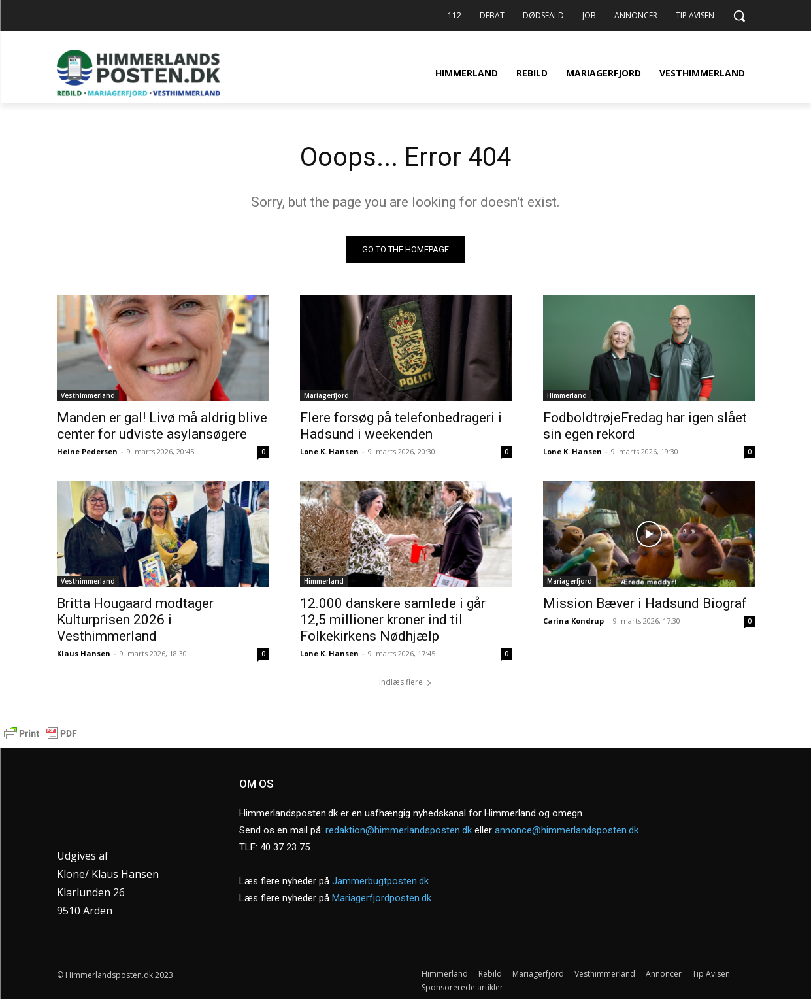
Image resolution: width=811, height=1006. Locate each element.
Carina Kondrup (573, 621)
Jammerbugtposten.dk (380, 884)
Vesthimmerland (88, 395)
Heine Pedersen (87, 451)
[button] (739, 15)
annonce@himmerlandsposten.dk (566, 833)
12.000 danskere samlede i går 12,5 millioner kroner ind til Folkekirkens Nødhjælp (393, 619)
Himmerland (567, 395)
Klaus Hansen (83, 653)
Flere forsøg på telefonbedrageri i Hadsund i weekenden (401, 426)
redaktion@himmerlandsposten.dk (398, 833)
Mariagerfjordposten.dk (381, 901)
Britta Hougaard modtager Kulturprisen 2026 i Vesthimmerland (135, 619)
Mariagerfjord (326, 395)
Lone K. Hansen (329, 451)
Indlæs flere (405, 682)
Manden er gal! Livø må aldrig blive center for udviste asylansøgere (162, 426)
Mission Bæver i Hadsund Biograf (645, 603)
